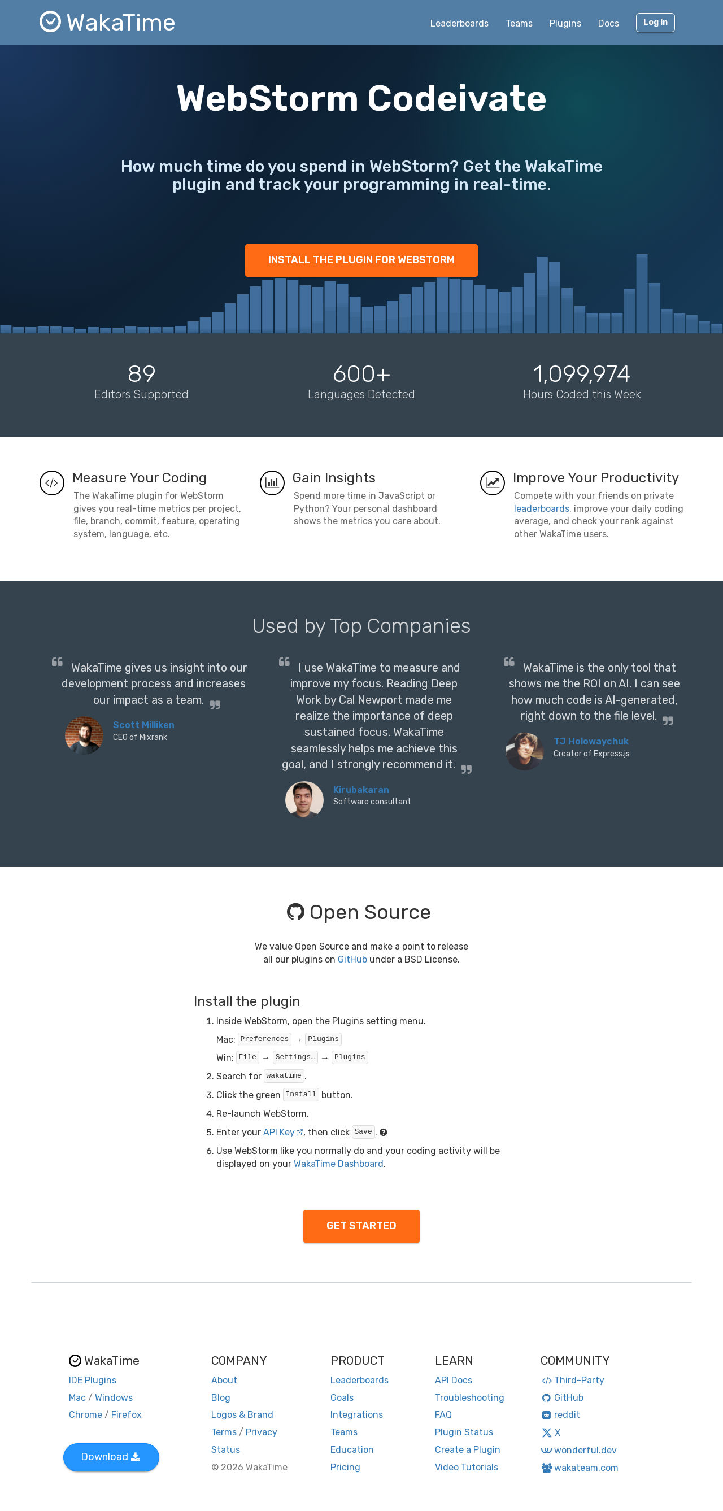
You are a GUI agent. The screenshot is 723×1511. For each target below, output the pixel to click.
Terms (224, 1432)
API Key (283, 1132)
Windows (114, 1397)
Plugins (565, 23)
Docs (608, 23)
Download (110, 1457)
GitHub (352, 959)
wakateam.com (580, 1467)
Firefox (126, 1414)
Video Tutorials (466, 1467)
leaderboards (541, 508)
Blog (220, 1397)
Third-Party (573, 1380)
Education (352, 1449)
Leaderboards (459, 23)
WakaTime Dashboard (339, 1164)
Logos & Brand (242, 1414)
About (224, 1380)
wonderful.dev (579, 1450)
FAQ (443, 1414)
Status (225, 1449)
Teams (519, 23)
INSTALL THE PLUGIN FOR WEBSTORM (361, 260)
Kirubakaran (361, 790)
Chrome (85, 1414)
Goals (342, 1397)
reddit (561, 1414)
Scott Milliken (144, 725)
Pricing (345, 1467)
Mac (77, 1397)
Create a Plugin (467, 1449)
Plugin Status (464, 1432)
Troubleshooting (469, 1397)
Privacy (261, 1432)
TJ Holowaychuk (591, 741)
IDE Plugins (92, 1380)
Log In (655, 22)
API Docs (453, 1380)
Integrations (356, 1414)
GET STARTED (361, 1226)
